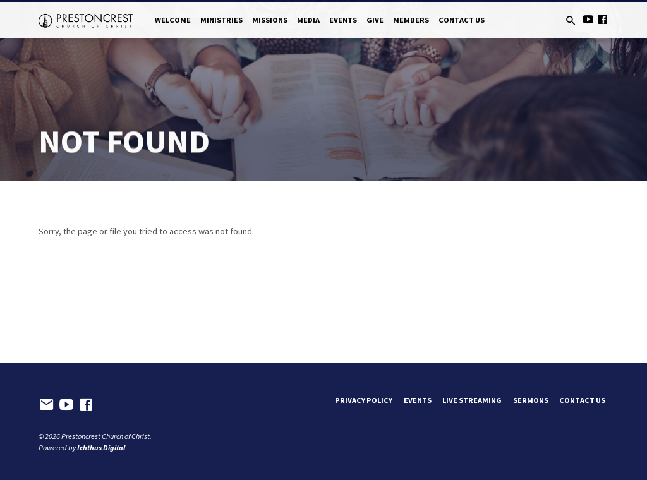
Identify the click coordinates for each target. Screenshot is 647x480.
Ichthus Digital (101, 447)
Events (343, 20)
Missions (269, 20)
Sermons (530, 400)
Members (411, 20)
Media (308, 20)
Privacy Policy (363, 400)
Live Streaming (472, 400)
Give (375, 20)
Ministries (221, 20)
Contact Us (461, 20)
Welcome (173, 20)
